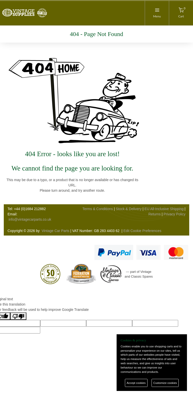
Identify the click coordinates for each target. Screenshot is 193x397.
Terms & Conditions (97, 209)
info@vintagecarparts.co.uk (30, 219)
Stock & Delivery (129, 209)
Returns (154, 214)
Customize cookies (165, 382)
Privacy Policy (174, 214)
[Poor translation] (18, 316)
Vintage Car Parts (55, 231)
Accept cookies (136, 382)
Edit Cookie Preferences (142, 231)
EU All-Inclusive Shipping (164, 209)
